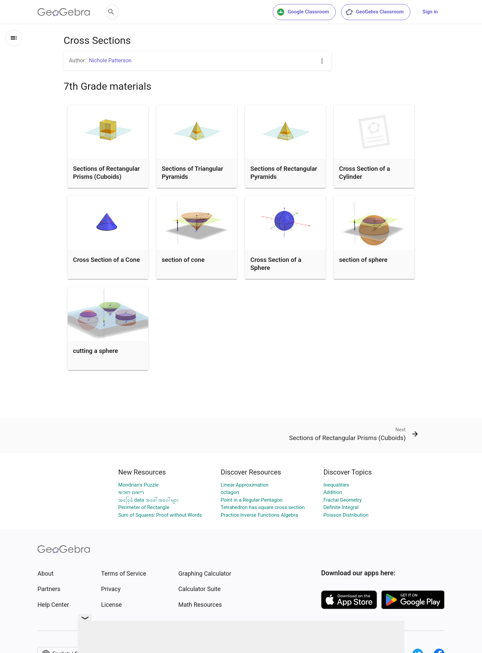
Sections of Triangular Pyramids (192, 172)
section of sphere (363, 260)
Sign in (430, 12)
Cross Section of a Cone (106, 260)
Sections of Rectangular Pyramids (283, 172)
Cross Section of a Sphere (275, 264)
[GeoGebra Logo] (63, 12)
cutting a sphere (95, 351)
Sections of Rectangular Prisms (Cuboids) (106, 172)
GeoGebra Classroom (374, 12)
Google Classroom (303, 12)
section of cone (183, 260)
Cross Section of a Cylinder (364, 172)
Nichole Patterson (110, 60)
